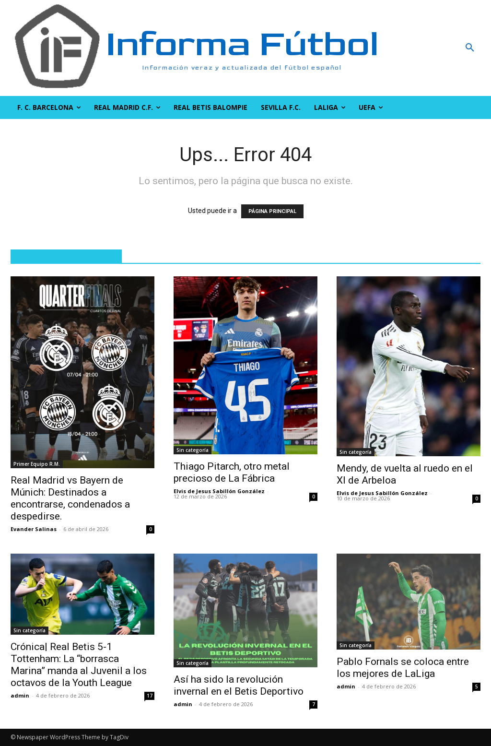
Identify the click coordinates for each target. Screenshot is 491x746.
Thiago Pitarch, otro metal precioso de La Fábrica (232, 472)
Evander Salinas (34, 529)
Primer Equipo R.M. (36, 464)
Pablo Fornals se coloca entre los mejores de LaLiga (403, 667)
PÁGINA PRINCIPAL (272, 211)
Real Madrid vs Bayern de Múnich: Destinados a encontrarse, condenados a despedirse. (70, 498)
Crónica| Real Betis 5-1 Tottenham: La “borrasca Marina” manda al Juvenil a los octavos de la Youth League (79, 664)
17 (149, 695)
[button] (429, 47)
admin (20, 695)
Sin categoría (192, 450)
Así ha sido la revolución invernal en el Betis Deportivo (239, 685)
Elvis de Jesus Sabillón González (219, 491)
